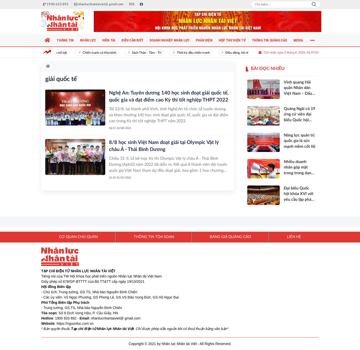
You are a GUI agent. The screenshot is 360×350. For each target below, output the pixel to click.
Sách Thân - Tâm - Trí (148, 52)
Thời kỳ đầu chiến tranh (195, 52)
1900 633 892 (65, 318)
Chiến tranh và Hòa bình (101, 52)
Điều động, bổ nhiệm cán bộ (246, 52)
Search (314, 4)
